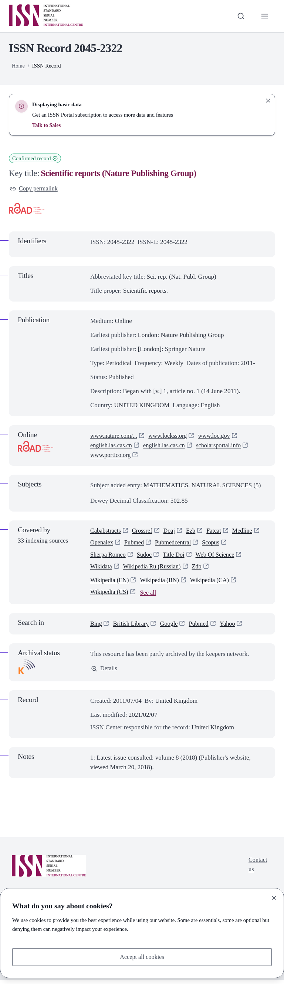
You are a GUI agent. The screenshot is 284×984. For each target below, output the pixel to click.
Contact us (257, 869)
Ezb (194, 531)
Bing (96, 627)
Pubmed (135, 544)
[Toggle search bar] (240, 16)
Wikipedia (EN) (110, 583)
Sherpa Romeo (109, 556)
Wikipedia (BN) (162, 583)
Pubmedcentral (176, 544)
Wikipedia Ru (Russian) (154, 569)
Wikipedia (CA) (213, 583)
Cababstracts (106, 531)
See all (150, 596)
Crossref (144, 531)
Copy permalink (35, 188)
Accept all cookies (142, 956)
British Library (132, 627)
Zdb (201, 569)
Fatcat (218, 531)
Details (104, 672)
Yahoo (232, 627)
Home (18, 66)
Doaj (172, 531)
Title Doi (176, 556)
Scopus (215, 544)
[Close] (274, 897)
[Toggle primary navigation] (264, 16)
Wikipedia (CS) (110, 595)
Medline (247, 531)
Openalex (102, 544)
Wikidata (101, 569)
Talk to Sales (46, 125)
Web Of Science (219, 556)
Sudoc (147, 556)
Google (171, 627)
